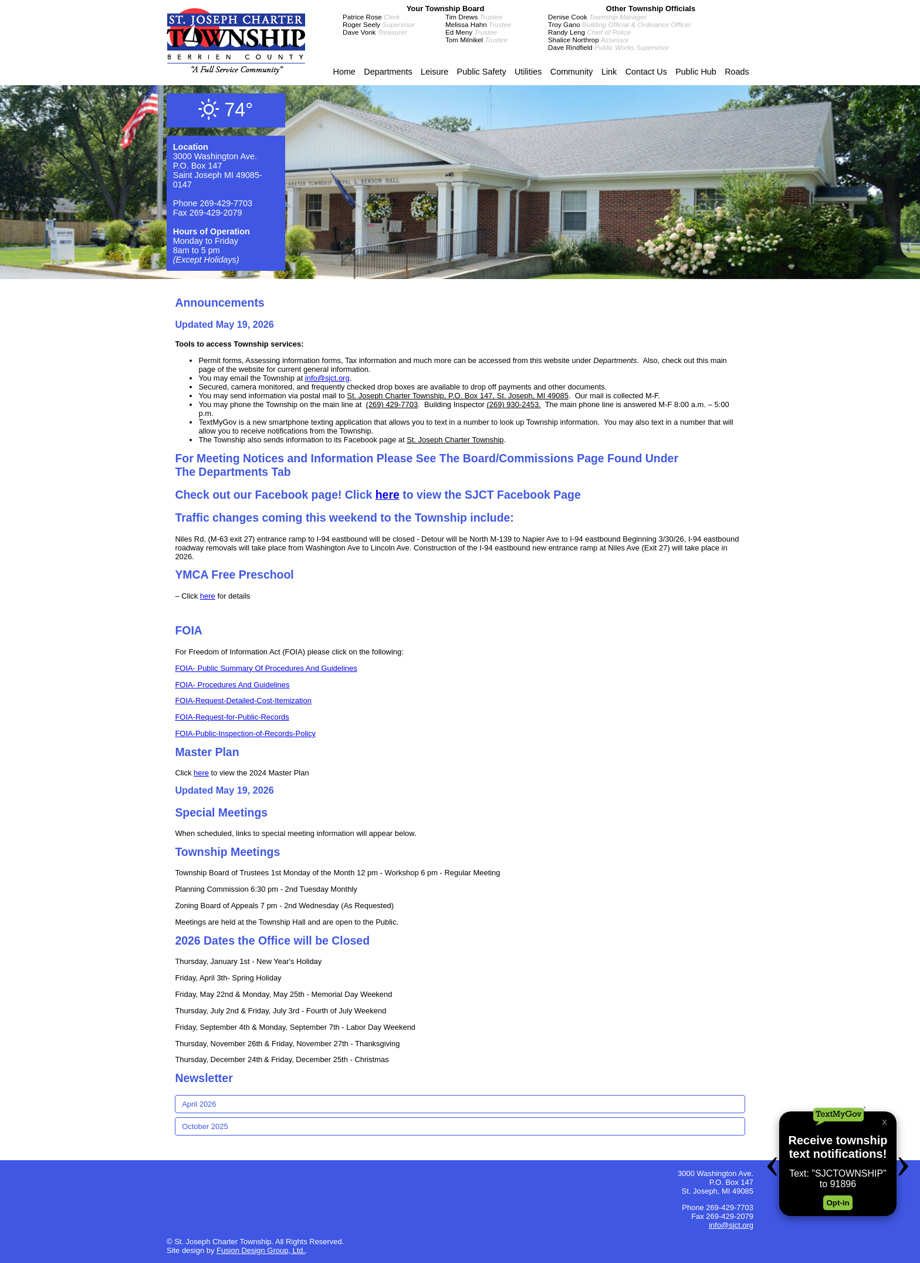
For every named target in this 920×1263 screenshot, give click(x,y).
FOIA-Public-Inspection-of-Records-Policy (245, 733)
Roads (737, 71)
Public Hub (695, 71)
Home (344, 71)
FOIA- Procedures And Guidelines (232, 684)
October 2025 (205, 1126)
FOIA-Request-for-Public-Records (232, 717)
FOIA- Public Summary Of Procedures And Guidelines (266, 668)
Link (609, 71)
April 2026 (199, 1104)
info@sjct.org (327, 378)
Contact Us (646, 71)
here (388, 494)
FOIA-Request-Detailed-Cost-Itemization (243, 700)
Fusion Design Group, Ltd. (261, 1250)
